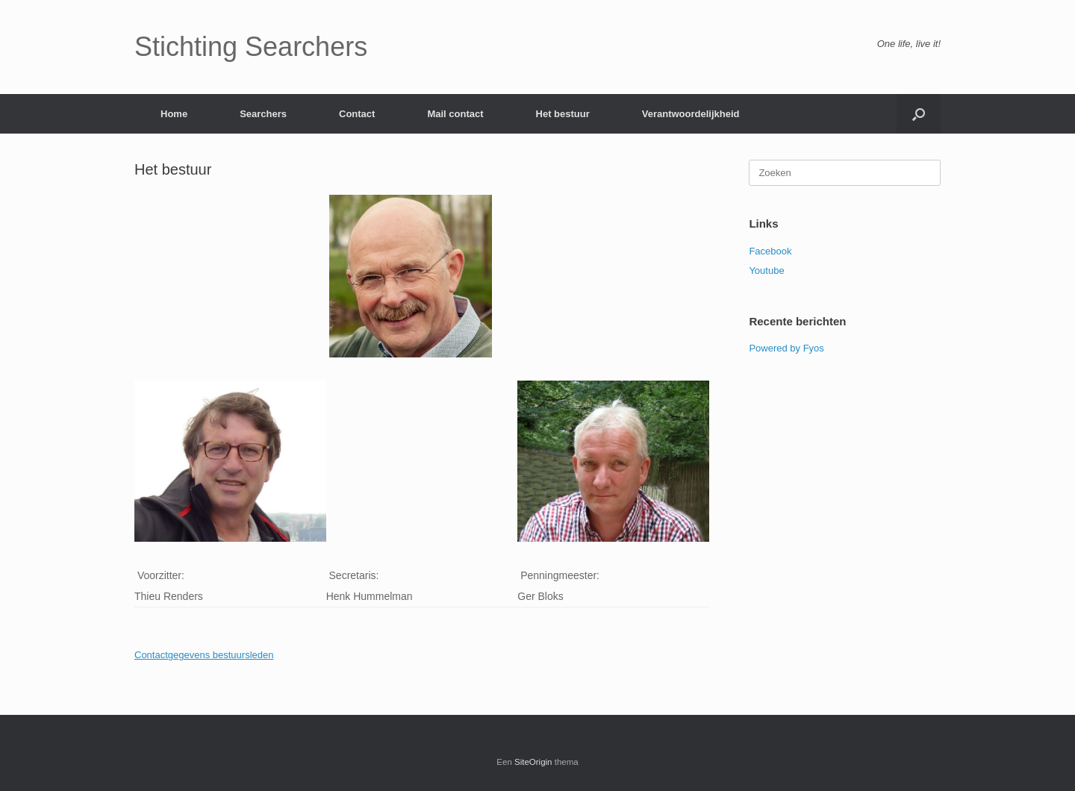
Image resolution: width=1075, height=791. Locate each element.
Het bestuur (563, 113)
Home (174, 113)
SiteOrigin (533, 761)
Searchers (263, 113)
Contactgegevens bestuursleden (203, 654)
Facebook (770, 251)
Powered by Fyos (786, 348)
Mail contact (455, 113)
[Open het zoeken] (919, 114)
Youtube (766, 270)
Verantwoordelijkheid (691, 113)
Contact (357, 113)
